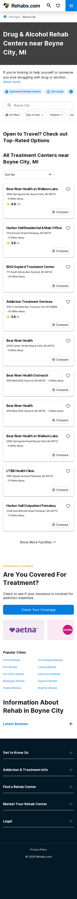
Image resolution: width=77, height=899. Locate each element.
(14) (18, 204)
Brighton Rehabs (47, 687)
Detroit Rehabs (11, 660)
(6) (17, 243)
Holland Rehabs (12, 687)
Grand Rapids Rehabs (50, 660)
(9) (17, 316)
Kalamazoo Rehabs (49, 673)
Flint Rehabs (10, 667)
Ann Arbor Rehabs (13, 673)
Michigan (14, 16)
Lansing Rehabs (47, 667)
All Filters (12, 115)
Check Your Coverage (38, 610)
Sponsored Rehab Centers (23, 92)
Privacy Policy (38, 849)
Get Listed (54, 92)
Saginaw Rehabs (47, 680)
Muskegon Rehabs (13, 680)
